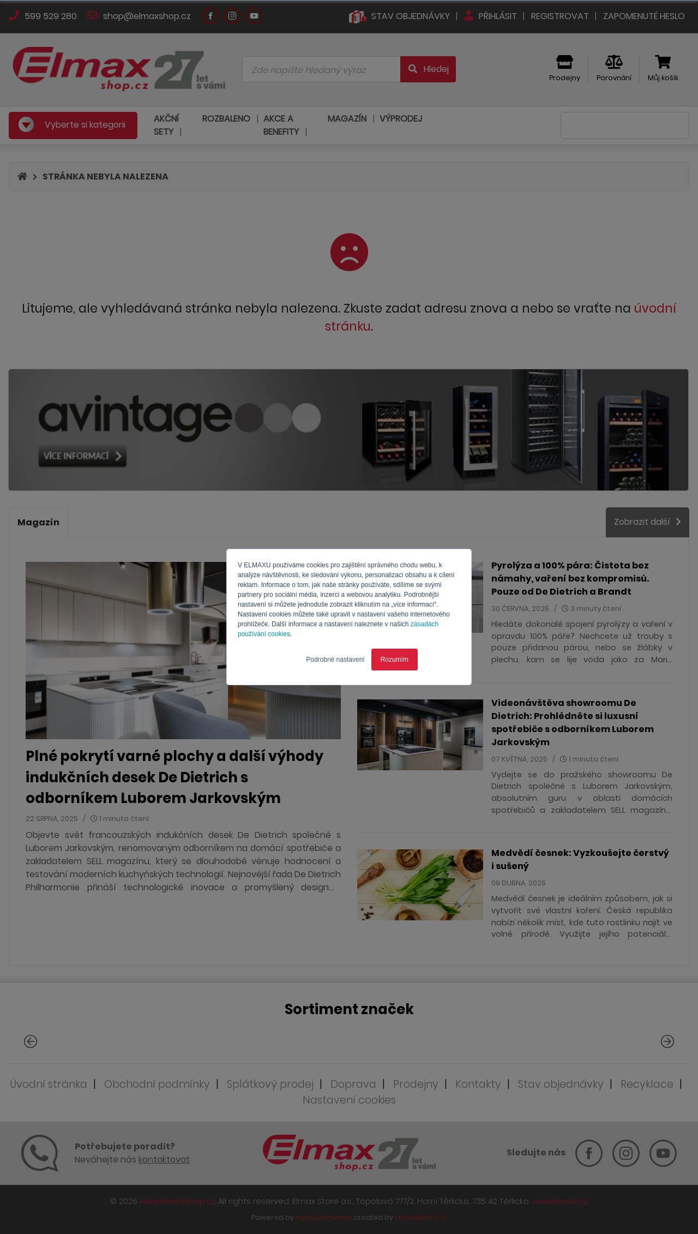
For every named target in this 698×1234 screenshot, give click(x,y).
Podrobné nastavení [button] (335, 659)
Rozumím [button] (394, 659)
